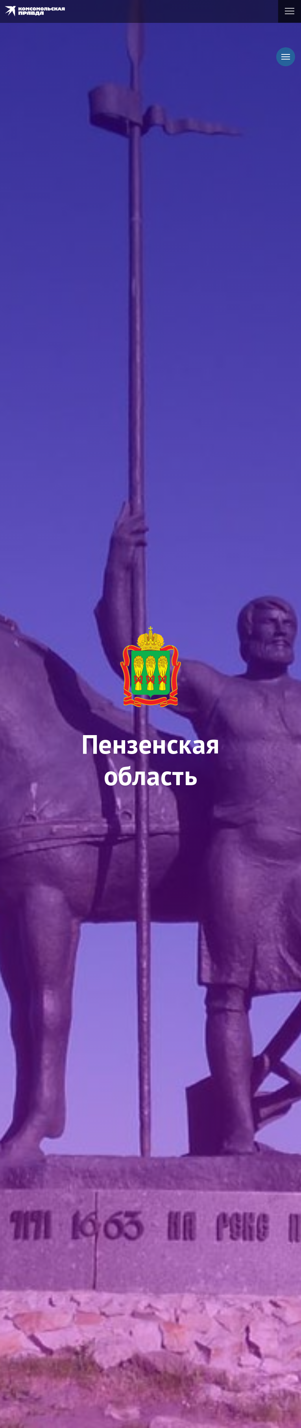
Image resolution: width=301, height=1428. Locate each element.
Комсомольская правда (39, 11)
